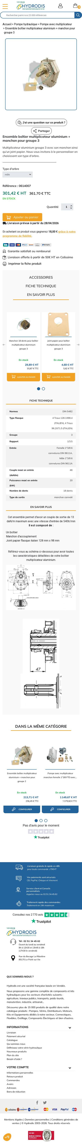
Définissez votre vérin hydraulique (24, 1047)
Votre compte (18, 1067)
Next (78, 344)
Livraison (11, 1032)
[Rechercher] (37, 15)
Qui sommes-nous (16, 1043)
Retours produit (15, 1076)
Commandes (13, 1080)
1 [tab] (38, 388)
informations (17, 1027)
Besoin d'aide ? (14, 1059)
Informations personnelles (20, 1072)
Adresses (11, 1087)
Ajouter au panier (22, 217)
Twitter (45, 1103)
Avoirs (10, 1084)
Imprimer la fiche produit (22, 263)
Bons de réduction (16, 1091)
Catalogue (12, 1040)
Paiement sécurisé (16, 1036)
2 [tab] (43, 388)
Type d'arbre (11, 169)
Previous (4, 344)
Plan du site (13, 1055)
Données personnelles (37, 1119)
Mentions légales (13, 1119)
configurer (22, 809)
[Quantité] (66, 206)
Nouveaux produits (17, 1051)
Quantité (52, 207)
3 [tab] (45, 820)
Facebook (37, 1103)
